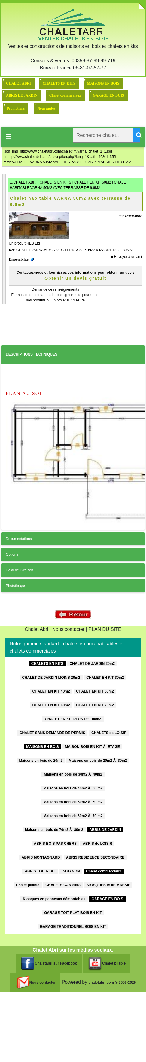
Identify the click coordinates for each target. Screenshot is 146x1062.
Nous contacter (68, 629)
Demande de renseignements (55, 289)
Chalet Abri (36, 629)
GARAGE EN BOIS (108, 95)
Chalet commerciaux (65, 95)
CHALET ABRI (18, 83)
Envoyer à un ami (128, 257)
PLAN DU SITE (104, 629)
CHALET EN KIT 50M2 (92, 182)
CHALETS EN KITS (59, 83)
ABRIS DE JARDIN (22, 95)
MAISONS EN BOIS (103, 83)
